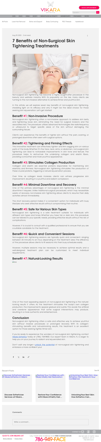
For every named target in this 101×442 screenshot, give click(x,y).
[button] (86, 16)
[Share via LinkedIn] (23, 357)
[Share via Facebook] (13, 357)
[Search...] (82, 13)
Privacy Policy (18, 438)
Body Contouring (52, 22)
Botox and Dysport (35, 22)
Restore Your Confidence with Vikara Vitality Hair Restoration (49, 396)
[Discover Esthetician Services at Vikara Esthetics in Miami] (17, 382)
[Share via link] (28, 357)
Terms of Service (7, 438)
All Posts (5, 22)
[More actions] (87, 35)
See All (96, 370)
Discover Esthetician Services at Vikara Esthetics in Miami (14, 396)
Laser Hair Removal (18, 22)
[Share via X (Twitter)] (18, 357)
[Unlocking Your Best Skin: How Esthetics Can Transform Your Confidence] (84, 382)
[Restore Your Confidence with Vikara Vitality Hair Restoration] (51, 382)
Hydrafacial (79, 22)
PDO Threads (66, 22)
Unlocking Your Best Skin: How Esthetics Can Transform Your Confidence (82, 396)
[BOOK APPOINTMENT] (89, 7)
